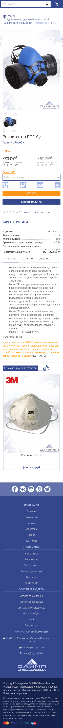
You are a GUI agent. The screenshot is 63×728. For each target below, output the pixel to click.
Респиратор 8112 (31, 455)
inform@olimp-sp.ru (33, 647)
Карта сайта (31, 583)
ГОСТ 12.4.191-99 (51, 252)
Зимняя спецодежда (31, 601)
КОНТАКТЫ (39, 355)
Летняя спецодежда (31, 596)
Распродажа (31, 559)
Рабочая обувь (31, 613)
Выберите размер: (14, 177)
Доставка (44, 258)
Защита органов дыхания (18, 22)
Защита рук (31, 625)
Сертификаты (31, 565)
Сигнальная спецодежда (31, 607)
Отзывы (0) (27, 258)
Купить (31, 193)
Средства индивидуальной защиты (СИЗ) (26, 19)
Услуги (31, 523)
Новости (31, 534)
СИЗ (31, 619)
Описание (10, 258)
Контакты (31, 540)
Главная (9, 16)
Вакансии (31, 577)
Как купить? (31, 553)
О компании (31, 517)
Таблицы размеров (31, 571)
